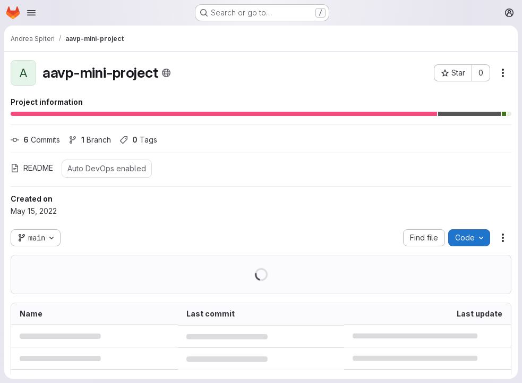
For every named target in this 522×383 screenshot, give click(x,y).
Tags (138, 139)
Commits (35, 139)
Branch (90, 139)
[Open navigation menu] (31, 12)
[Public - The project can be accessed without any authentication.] (166, 73)
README (32, 167)
